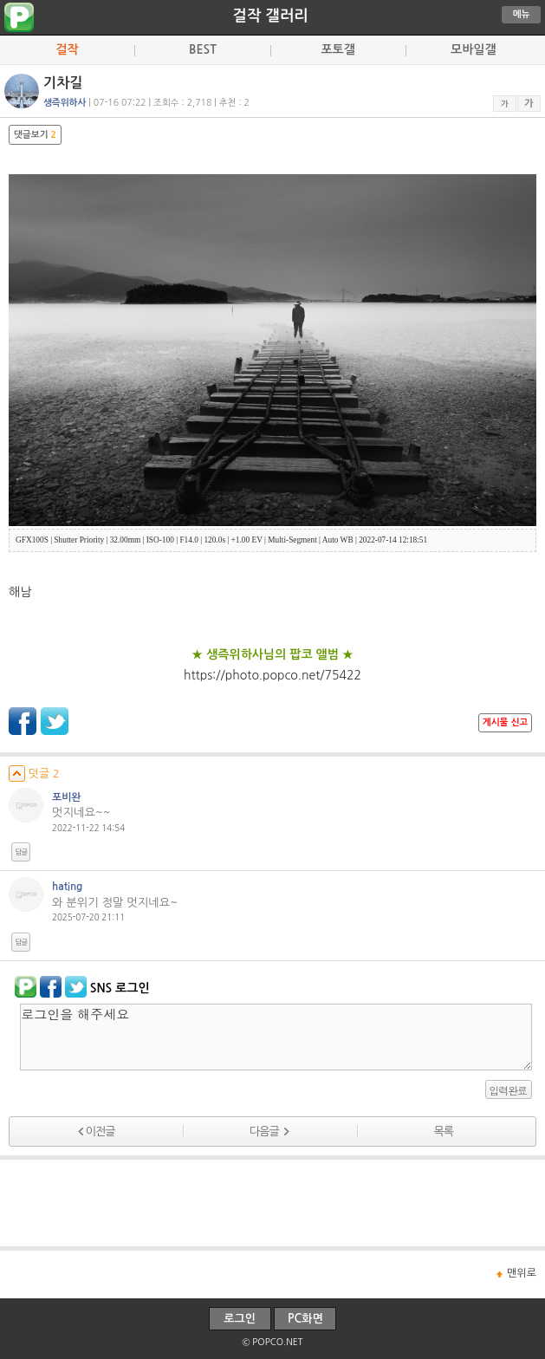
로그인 (240, 1318)
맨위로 (521, 1273)
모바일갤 (473, 49)
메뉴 (521, 14)
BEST (203, 49)
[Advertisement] (273, 1203)
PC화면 (305, 1318)
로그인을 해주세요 (276, 1037)
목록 (443, 1131)
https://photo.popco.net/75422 (272, 675)
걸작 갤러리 (270, 15)
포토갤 (337, 49)
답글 (21, 852)
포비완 (66, 797)
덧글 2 (34, 773)
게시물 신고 (505, 722)
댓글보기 (35, 135)
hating (67, 886)
